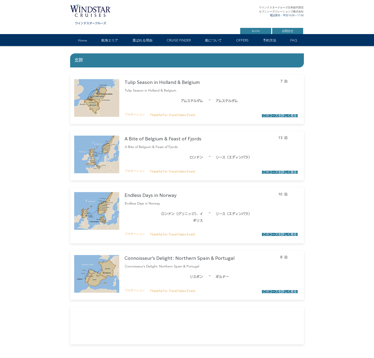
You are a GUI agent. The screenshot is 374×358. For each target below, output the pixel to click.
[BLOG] (255, 31)
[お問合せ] (287, 31)
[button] (109, 40)
